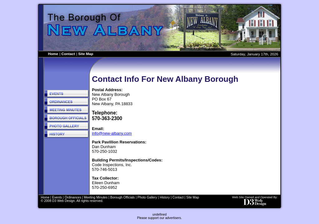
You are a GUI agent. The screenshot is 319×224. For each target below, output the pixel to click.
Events (57, 197)
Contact (68, 54)
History (165, 197)
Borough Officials (122, 197)
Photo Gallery (147, 197)
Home (53, 54)
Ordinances (72, 197)
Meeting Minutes (95, 197)
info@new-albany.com (112, 133)
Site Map (85, 54)
